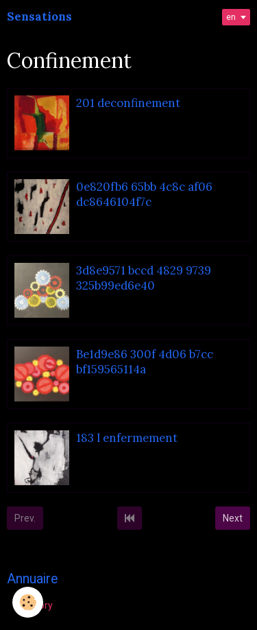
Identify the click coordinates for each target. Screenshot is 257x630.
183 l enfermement (127, 437)
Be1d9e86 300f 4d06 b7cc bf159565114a (144, 362)
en (231, 17)
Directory (33, 605)
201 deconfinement (128, 102)
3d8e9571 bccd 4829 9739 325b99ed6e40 (143, 278)
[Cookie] (27, 602)
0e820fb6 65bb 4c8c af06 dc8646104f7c (144, 194)
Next (233, 518)
